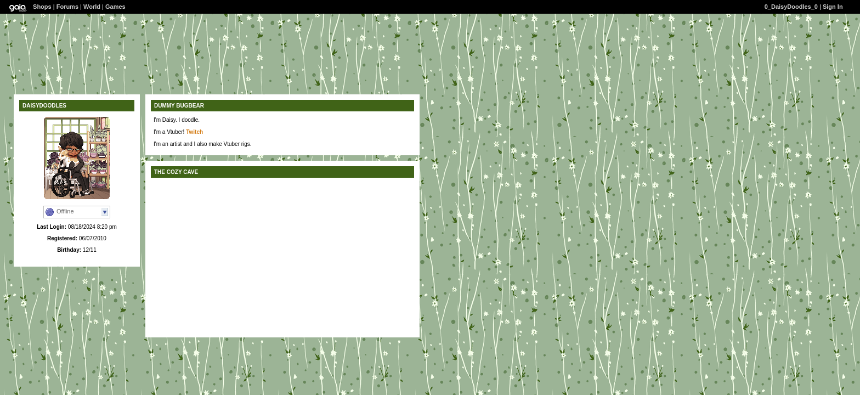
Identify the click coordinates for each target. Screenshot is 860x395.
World (91, 6)
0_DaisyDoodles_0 (791, 6)
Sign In (833, 6)
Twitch (194, 132)
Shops (42, 6)
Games (115, 6)
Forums (67, 6)
